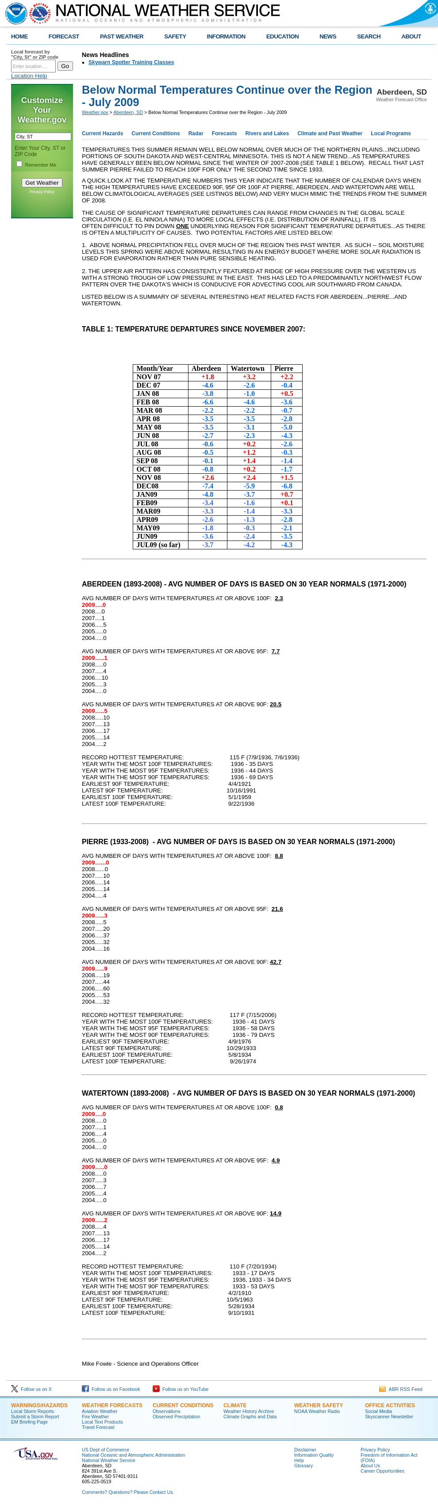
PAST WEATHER (121, 36)
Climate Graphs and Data (250, 1416)
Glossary (303, 1465)
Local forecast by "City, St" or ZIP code (34, 54)
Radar (196, 133)
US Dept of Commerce (105, 1449)
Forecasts (224, 133)
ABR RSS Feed (401, 1389)
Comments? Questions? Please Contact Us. (128, 1492)
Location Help (29, 75)
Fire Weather (95, 1416)
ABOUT (411, 36)
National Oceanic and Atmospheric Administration (133, 1455)
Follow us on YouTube (180, 1389)
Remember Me (40, 165)
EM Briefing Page (29, 1421)
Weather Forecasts (112, 1405)
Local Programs (391, 133)
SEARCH (368, 36)
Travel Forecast (98, 1427)
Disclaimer (305, 1449)
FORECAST (64, 36)
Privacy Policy (42, 192)
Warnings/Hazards (39, 1405)
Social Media (378, 1411)
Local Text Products (102, 1421)
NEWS (327, 36)
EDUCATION (282, 36)
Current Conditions (155, 133)
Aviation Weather (100, 1411)
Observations (167, 1411)
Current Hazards (102, 133)
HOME (19, 36)
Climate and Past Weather (329, 133)
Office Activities (390, 1405)
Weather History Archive (248, 1411)
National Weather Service (108, 1460)
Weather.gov (95, 112)
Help (299, 1460)
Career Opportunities (382, 1471)
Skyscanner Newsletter (389, 1416)
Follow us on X (31, 1389)
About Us (370, 1465)
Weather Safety (318, 1405)
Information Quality (314, 1455)
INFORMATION (226, 36)
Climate (234, 1405)
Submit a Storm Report (35, 1416)
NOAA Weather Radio (317, 1411)
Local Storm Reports (32, 1411)
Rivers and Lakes (267, 133)
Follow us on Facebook (111, 1389)
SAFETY (175, 36)
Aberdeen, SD (128, 112)
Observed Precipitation (176, 1416)
